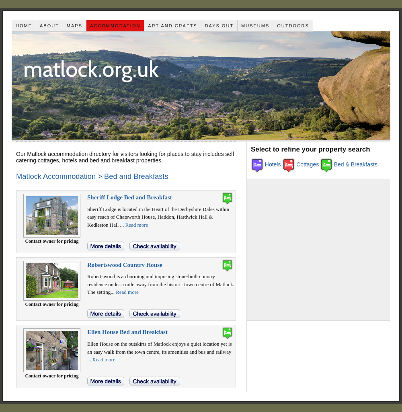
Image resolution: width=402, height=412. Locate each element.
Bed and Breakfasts (136, 176)
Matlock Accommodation (56, 176)
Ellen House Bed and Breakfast (127, 332)
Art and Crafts (172, 25)
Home (24, 25)
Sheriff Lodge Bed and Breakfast (129, 197)
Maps (74, 25)
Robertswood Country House (124, 265)
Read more (136, 225)
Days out (219, 25)
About (49, 25)
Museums (255, 25)
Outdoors (293, 25)
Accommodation (115, 25)
